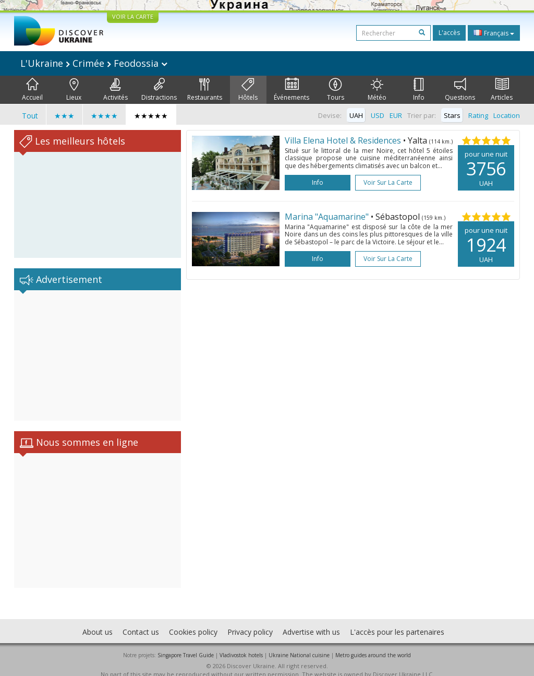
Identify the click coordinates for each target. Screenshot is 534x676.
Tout (30, 116)
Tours (335, 90)
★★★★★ (151, 116)
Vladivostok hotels (241, 644)
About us (97, 621)
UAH (356, 115)
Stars (452, 115)
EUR (396, 115)
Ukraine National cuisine (299, 644)
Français (494, 33)
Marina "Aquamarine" (327, 216)
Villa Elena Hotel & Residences (343, 140)
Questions (460, 90)
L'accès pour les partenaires (397, 621)
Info (418, 90)
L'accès (449, 32)
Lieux (73, 90)
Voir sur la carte (387, 182)
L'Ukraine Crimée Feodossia (93, 63)
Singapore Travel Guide (185, 644)
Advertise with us (311, 621)
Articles (502, 90)
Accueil (32, 90)
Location (506, 115)
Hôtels (248, 90)
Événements (291, 90)
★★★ (64, 116)
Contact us (141, 621)
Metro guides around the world (373, 644)
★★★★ (104, 116)
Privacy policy (250, 621)
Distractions (159, 90)
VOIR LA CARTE (132, 16)
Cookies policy (193, 621)
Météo (377, 90)
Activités (115, 90)
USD (377, 115)
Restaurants (204, 90)
